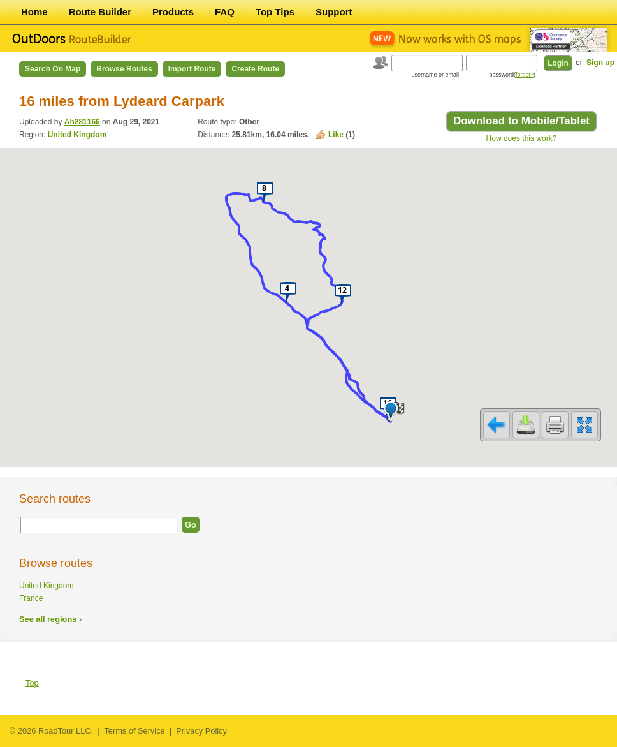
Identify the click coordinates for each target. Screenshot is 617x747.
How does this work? (521, 138)
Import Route (192, 68)
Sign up (600, 62)
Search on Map (52, 68)
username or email (435, 74)
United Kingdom (77, 134)
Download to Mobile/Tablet (521, 121)
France (31, 598)
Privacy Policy (201, 731)
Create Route (255, 68)
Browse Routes (124, 68)
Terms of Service (134, 731)
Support (334, 11)
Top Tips (275, 11)
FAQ (225, 11)
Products (173, 11)
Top (32, 683)
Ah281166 (82, 121)
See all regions (47, 619)
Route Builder (100, 11)
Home (34, 11)
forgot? (525, 74)
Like (336, 134)
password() (512, 74)
